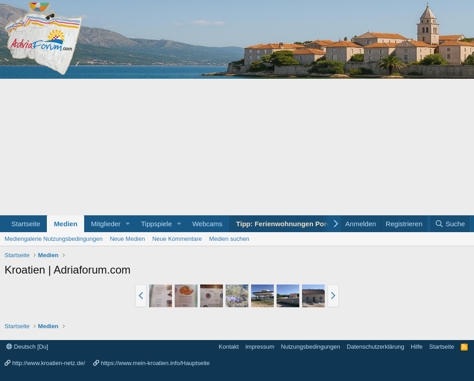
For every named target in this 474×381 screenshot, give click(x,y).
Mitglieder (106, 224)
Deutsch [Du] (27, 346)
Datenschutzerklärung (375, 346)
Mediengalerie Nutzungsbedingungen (53, 238)
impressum (259, 346)
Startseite (25, 224)
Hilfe (417, 346)
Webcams (207, 224)
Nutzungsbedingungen (310, 346)
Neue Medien (127, 238)
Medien (65, 224)
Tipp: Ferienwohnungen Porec (285, 224)
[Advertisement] (237, 147)
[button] (127, 223)
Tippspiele (156, 224)
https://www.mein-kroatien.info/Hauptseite (155, 363)
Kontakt (229, 346)
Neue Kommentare (177, 238)
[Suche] (449, 223)
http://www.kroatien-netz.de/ (48, 363)
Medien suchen (229, 238)
